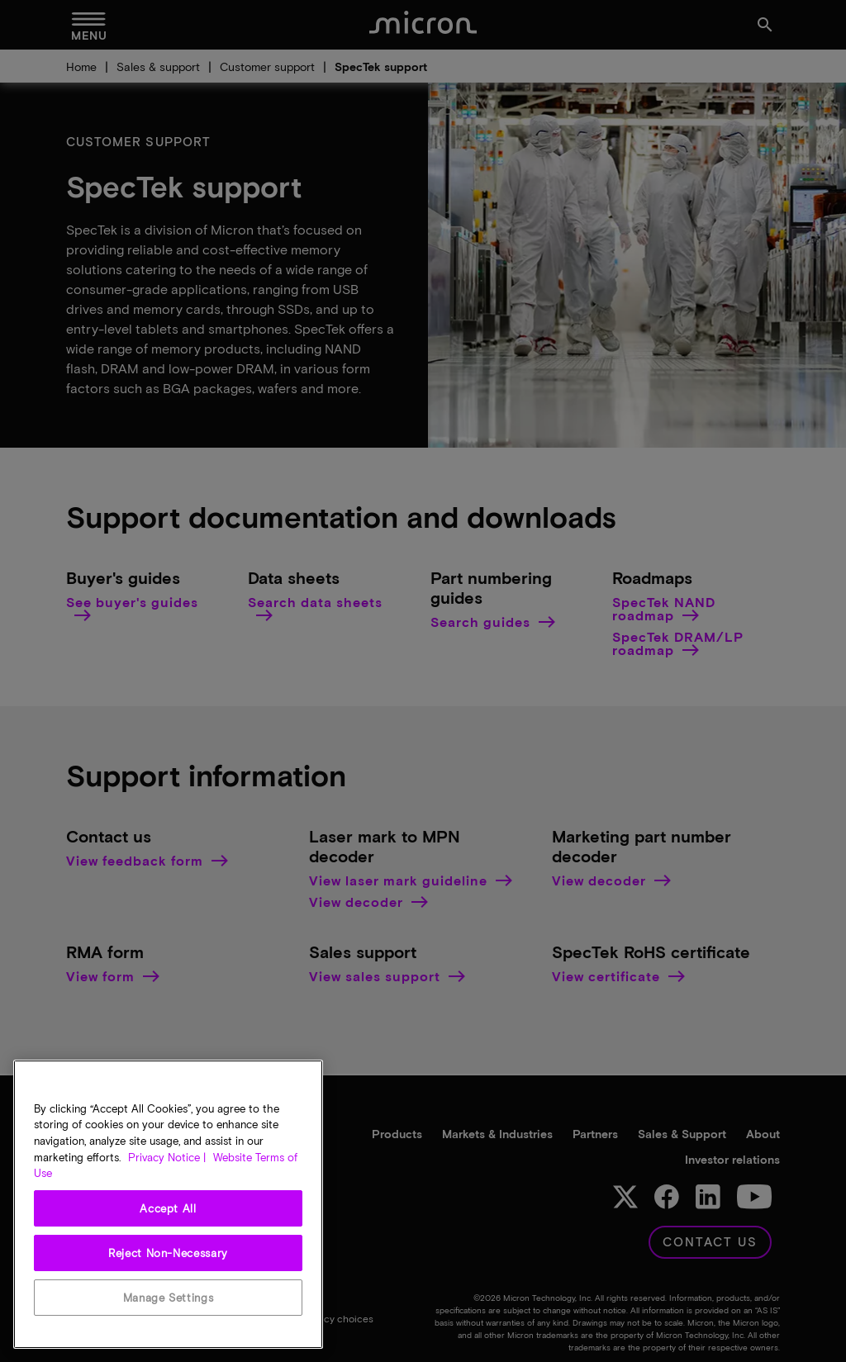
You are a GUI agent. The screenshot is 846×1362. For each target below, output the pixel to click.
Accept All (168, 1208)
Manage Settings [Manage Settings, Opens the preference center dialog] (168, 1297)
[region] (168, 1204)
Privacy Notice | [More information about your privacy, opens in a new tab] (167, 1157)
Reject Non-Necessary (168, 1253)
